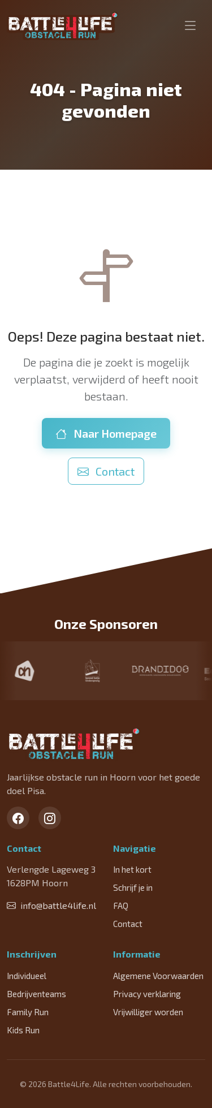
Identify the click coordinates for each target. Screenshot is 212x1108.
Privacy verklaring (147, 994)
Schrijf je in (133, 887)
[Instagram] (49, 818)
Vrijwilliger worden (148, 1012)
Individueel (26, 976)
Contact (106, 471)
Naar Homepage (106, 433)
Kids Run (23, 1030)
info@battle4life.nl (51, 905)
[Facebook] (18, 818)
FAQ (120, 905)
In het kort (132, 869)
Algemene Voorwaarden (158, 976)
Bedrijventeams (36, 994)
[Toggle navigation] (190, 26)
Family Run (28, 1012)
